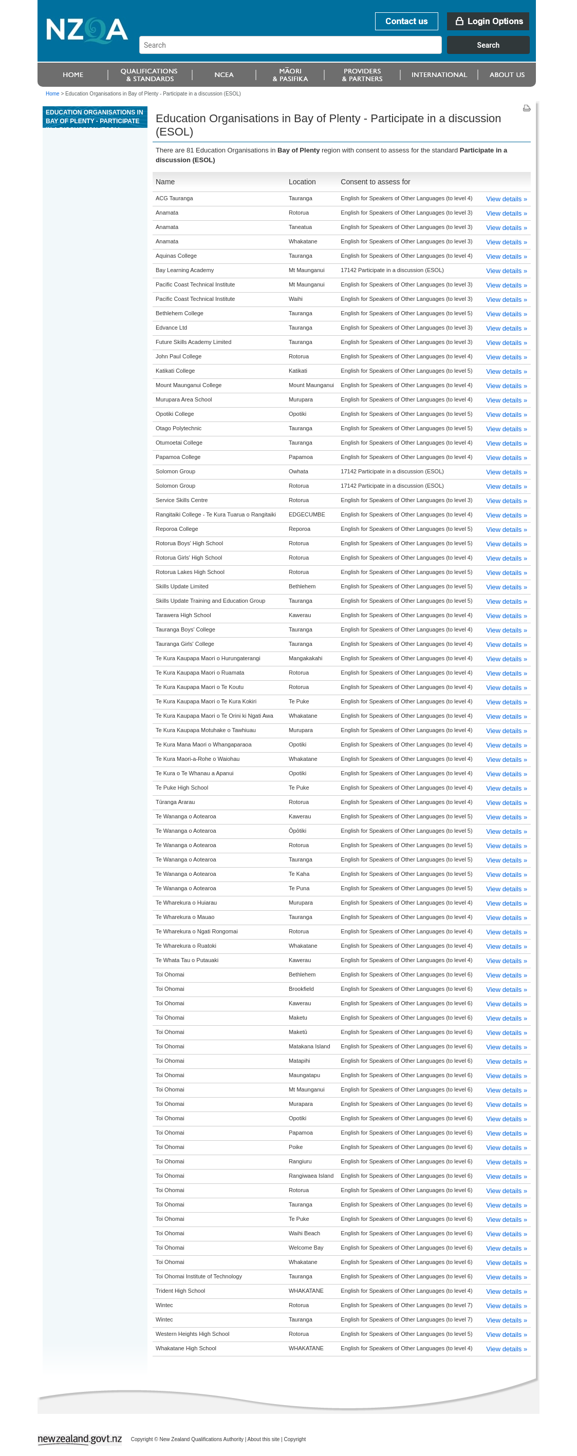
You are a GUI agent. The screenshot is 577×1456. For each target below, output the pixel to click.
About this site (264, 1439)
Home (53, 94)
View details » (506, 199)
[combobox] (339, 51)
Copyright (295, 1439)
